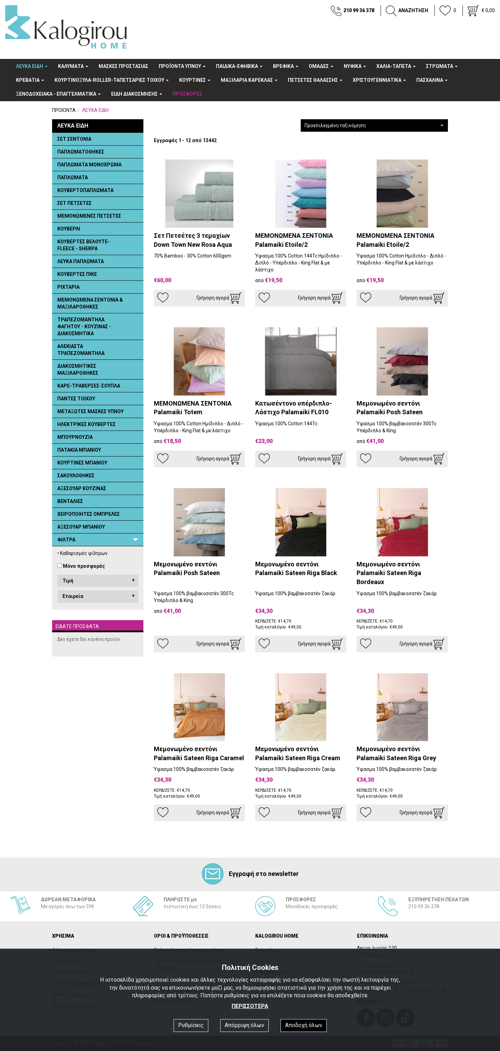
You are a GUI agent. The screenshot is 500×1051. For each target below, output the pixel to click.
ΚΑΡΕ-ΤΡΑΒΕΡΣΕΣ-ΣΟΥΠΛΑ (88, 386)
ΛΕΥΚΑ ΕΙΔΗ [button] (32, 66)
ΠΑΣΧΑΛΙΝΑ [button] (432, 80)
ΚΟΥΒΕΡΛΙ (68, 229)
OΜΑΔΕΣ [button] (321, 66)
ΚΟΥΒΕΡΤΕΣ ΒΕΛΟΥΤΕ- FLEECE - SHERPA (83, 245)
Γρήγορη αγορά (219, 298)
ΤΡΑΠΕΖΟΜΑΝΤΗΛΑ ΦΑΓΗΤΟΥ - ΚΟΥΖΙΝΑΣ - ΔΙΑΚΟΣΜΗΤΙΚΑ (84, 326)
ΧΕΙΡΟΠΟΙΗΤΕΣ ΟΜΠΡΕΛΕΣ (88, 514)
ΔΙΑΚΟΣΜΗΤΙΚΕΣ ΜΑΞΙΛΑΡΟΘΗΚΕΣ (77, 369)
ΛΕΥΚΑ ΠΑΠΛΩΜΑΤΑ (80, 261)
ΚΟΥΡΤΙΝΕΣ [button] (194, 80)
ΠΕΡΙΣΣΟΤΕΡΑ (250, 1006)
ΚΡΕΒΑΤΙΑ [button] (30, 80)
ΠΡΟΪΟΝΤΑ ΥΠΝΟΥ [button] (182, 66)
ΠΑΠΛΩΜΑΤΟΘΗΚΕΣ (80, 152)
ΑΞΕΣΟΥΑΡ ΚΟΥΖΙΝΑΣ (81, 488)
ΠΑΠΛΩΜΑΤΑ (72, 177)
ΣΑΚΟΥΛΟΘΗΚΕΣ (75, 475)
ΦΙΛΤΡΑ (66, 539)
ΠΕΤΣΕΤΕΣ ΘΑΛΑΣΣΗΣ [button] (315, 80)
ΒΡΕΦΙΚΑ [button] (285, 66)
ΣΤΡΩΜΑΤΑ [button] (442, 66)
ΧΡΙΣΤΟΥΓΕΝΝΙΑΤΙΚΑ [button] (379, 80)
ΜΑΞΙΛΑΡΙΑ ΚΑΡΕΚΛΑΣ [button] (249, 80)
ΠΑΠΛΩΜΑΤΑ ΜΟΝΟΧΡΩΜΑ (89, 164)
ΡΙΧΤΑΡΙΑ (68, 287)
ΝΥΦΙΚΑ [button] (355, 66)
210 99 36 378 (358, 10)
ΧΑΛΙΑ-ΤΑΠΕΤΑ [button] (396, 66)
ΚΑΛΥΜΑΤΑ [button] (73, 66)
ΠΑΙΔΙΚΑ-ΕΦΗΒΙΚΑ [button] (239, 66)
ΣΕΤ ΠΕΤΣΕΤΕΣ (74, 203)
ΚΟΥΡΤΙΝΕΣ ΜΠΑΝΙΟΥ (82, 463)
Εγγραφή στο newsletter (250, 873)
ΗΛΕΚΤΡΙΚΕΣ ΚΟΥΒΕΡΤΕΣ (86, 424)
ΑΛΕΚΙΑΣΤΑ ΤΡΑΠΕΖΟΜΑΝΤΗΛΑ (81, 350)
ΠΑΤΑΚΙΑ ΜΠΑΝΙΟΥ (79, 450)
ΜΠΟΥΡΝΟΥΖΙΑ (75, 437)
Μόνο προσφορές (84, 566)
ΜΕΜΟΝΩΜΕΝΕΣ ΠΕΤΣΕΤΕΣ (89, 216)
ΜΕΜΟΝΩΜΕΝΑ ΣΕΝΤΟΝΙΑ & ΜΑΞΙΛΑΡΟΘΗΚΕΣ (90, 303)
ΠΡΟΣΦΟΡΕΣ (187, 94)
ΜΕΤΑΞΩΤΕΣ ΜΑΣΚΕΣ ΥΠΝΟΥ (90, 411)
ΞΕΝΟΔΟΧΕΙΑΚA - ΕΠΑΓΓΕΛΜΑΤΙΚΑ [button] (58, 94)
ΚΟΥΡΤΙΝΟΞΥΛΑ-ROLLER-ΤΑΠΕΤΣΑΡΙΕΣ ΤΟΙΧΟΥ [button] (112, 80)
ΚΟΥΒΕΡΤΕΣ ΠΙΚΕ (77, 274)
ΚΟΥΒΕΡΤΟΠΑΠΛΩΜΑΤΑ (85, 190)
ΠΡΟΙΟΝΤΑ (64, 110)
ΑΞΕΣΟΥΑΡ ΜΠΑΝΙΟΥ (81, 527)
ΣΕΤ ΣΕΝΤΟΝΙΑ (74, 139)
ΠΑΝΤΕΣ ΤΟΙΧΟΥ (76, 398)
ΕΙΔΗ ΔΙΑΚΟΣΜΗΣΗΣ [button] (136, 94)
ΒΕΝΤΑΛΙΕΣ (70, 501)
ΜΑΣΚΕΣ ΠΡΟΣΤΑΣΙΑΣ (123, 66)
